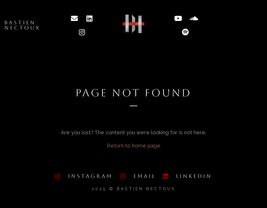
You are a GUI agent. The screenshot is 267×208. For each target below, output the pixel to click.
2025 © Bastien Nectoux (134, 188)
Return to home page (133, 146)
